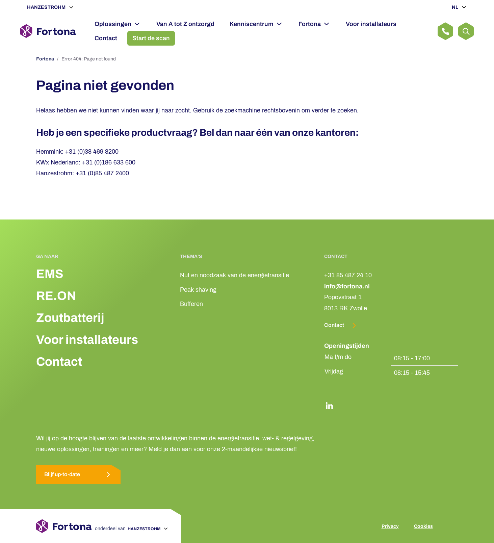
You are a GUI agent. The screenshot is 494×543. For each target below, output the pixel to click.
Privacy (390, 526)
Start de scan (151, 38)
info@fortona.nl (347, 286)
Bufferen (191, 304)
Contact (106, 38)
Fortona (309, 24)
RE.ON (56, 296)
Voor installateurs (371, 24)
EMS (49, 274)
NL (455, 7)
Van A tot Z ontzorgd (185, 24)
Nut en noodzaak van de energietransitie (234, 275)
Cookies (423, 526)
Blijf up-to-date (78, 474)
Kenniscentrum (252, 24)
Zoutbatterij (70, 318)
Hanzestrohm (47, 7)
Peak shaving (198, 289)
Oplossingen (113, 24)
